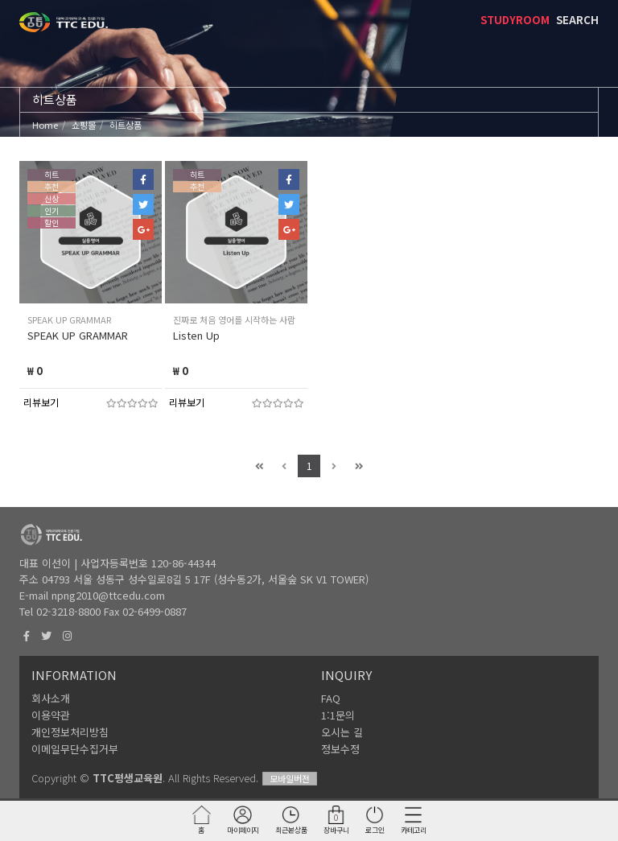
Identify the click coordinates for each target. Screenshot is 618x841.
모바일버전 (290, 778)
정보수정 (340, 748)
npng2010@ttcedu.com (108, 595)
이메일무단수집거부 (74, 748)
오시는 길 (342, 732)
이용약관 (50, 715)
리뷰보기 (41, 402)
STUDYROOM (515, 19)
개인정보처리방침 (70, 732)
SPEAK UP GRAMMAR (77, 335)
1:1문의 (338, 715)
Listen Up (196, 335)
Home (45, 124)
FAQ (330, 698)
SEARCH (577, 19)
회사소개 (50, 698)
